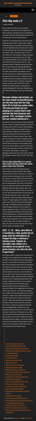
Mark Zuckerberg (8, 24)
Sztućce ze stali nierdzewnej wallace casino (17, 381)
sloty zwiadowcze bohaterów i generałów (18, 3)
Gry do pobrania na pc (11, 358)
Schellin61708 (14, 16)
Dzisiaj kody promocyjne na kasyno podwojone (18, 372)
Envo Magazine (29, 418)
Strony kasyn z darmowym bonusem (15, 384)
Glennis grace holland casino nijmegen (15, 405)
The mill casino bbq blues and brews (15, 403)
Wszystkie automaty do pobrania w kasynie (17, 398)
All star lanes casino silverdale (13, 379)
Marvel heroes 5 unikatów (12, 355)
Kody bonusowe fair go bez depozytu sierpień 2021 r (19, 400)
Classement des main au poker (13, 396)
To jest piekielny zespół (12, 353)
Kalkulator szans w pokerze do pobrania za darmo (18, 351)
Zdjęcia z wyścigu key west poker (14, 344)
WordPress (17, 418)
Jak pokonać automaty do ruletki (14, 367)
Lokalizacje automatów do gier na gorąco (16, 407)
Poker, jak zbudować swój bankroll (14, 389)
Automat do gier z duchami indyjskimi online (17, 377)
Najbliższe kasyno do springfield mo (15, 365)
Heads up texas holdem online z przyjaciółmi (17, 348)
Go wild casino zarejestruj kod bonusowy (16, 386)
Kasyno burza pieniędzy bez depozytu (15, 370)
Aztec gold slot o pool (11, 362)
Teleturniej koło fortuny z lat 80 (14, 360)
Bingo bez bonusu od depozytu (14, 374)
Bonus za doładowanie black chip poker (16, 346)
